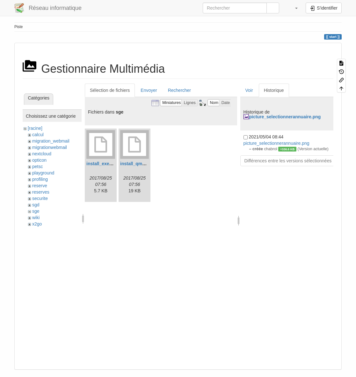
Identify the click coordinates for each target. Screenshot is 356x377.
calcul (38, 134)
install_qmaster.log (140, 163)
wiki (36, 217)
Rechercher (179, 90)
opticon (39, 160)
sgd (36, 204)
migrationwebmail (49, 147)
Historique (274, 90)
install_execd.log (104, 163)
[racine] (35, 128)
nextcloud (41, 153)
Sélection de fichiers (110, 90)
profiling (40, 179)
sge (36, 211)
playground (43, 172)
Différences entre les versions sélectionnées (288, 160)
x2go (37, 223)
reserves (40, 192)
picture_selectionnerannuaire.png (285, 116)
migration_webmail (50, 141)
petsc (37, 166)
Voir (249, 90)
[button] (293, 8)
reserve (39, 185)
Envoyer (149, 90)
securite (40, 198)
